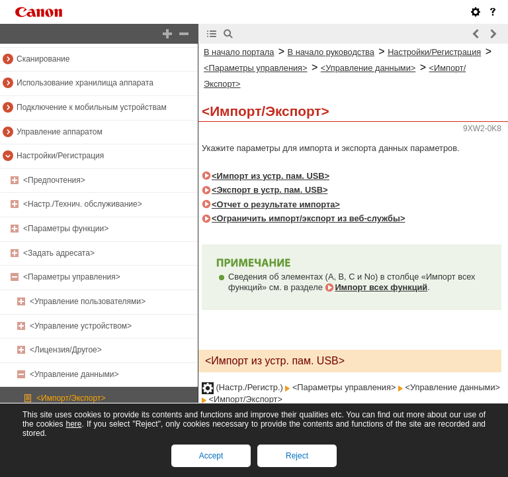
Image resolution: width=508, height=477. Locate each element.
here (73, 424)
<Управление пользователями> (88, 301)
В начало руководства (331, 52)
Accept (211, 455)
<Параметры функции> (65, 228)
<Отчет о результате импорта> (276, 204)
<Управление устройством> (81, 326)
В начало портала (239, 52)
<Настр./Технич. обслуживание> (82, 204)
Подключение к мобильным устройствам (92, 107)
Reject (297, 455)
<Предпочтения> (54, 180)
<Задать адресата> (59, 253)
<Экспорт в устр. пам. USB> (269, 190)
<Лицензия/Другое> (66, 349)
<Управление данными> (74, 374)
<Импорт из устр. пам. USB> (270, 176)
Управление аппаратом (60, 131)
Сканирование (43, 59)
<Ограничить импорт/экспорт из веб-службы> (308, 218)
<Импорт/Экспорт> (70, 398)
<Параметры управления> (71, 277)
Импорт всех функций (381, 287)
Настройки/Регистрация (60, 155)
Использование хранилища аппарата (85, 82)
